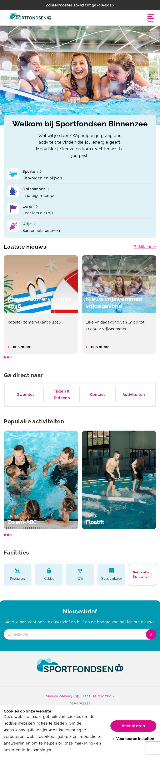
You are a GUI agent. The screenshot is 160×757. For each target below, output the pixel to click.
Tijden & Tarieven (62, 394)
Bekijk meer (145, 247)
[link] (80, 669)
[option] (41, 304)
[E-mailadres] (79, 634)
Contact (97, 394)
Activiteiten (133, 394)
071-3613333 (80, 703)
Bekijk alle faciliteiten (142, 574)
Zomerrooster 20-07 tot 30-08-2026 (80, 5)
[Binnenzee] (42, 17)
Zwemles (26, 394)
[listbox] (80, 304)
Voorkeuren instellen (133, 738)
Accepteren (133, 725)
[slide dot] (5, 357)
